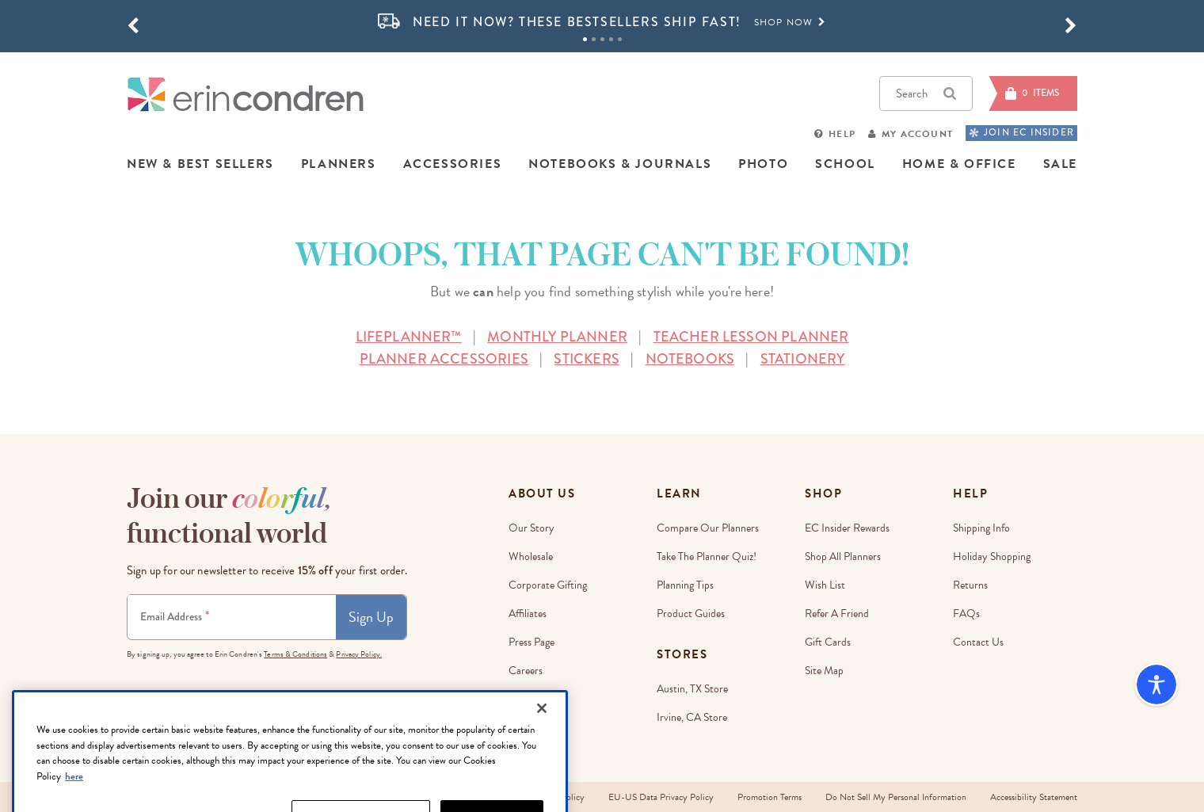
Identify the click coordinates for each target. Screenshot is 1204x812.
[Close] (541, 751)
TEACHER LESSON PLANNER (751, 336)
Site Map (824, 670)
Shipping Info (981, 528)
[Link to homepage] (245, 94)
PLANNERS (338, 164)
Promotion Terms (769, 797)
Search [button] (926, 93)
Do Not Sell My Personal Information (895, 797)
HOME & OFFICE (959, 164)
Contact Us (978, 642)
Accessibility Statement (1033, 797)
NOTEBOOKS (690, 359)
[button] (133, 26)
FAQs (966, 613)
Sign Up (371, 616)
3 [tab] (602, 39)
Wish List (825, 585)
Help (842, 134)
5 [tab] (620, 39)
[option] (602, 22)
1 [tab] (585, 39)
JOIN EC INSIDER (1021, 132)
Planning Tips (685, 585)
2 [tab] (594, 39)
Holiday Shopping (992, 556)
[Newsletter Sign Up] (232, 617)
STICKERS (586, 359)
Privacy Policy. (359, 654)
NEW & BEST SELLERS (200, 164)
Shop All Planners (843, 556)
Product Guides (691, 613)
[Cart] (1033, 93)
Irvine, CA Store (692, 717)
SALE (1060, 164)
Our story (531, 528)
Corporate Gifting (548, 585)
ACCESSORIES (452, 164)
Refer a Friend (837, 613)
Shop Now (790, 22)
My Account (917, 134)
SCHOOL (845, 164)
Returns (970, 585)
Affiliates (528, 613)
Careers (526, 670)
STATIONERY (802, 359)
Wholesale (531, 556)
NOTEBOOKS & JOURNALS (619, 164)
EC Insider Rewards (847, 528)
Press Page (531, 642)
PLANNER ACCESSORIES (444, 359)
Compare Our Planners (708, 528)
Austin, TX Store (692, 688)
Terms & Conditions (295, 654)
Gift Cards (828, 642)
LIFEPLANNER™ (409, 336)
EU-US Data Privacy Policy (661, 797)
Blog (518, 699)
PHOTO (763, 164)
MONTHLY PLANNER (557, 336)
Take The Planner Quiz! (706, 556)
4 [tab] (611, 39)
